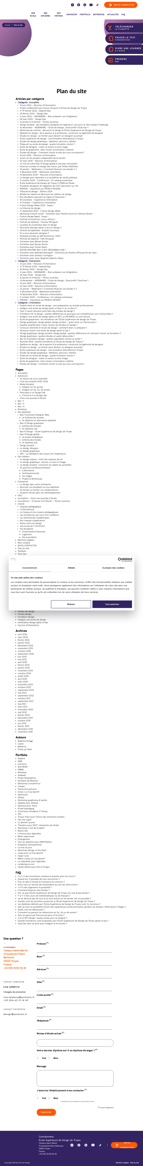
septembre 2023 (26, 690)
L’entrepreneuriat (30, 473)
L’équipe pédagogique (30, 506)
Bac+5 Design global (29, 434)
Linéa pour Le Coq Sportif (30, 853)
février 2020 (24, 715)
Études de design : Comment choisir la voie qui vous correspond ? (52, 152)
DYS (19, 814)
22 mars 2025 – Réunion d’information (38, 160)
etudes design (25, 614)
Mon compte (24, 542)
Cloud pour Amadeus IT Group (32, 811)
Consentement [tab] (29, 568)
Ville (40, 982)
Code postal (45, 994)
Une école (33, 14)
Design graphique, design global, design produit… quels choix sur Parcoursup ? (58, 322)
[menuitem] (132, 13)
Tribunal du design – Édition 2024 (36, 191)
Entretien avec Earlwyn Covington (36, 255)
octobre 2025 (24, 651)
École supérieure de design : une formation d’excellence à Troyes (51, 138)
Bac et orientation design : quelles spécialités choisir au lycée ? (51, 338)
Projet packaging (26, 808)
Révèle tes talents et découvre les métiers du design (46, 194)
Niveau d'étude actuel (50, 1033)
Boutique (22, 409)
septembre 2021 (25, 701)
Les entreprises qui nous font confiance (39, 514)
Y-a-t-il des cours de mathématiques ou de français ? (44, 895)
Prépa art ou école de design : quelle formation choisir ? (47, 144)
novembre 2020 (25, 709)
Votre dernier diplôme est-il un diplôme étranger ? (67, 1050)
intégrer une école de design (32, 619)
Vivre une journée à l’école (33, 398)
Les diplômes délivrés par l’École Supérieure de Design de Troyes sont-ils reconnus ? (59, 904)
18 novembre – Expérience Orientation (39, 199)
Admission (71, 14)
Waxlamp (22, 772)
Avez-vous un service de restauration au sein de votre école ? (48, 884)
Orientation (35, 302)
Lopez (21, 743)
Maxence (22, 746)
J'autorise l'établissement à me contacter (62, 1090)
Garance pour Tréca (27, 805)
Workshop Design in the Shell (32, 850)
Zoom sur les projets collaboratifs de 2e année (42, 158)
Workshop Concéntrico (29, 783)
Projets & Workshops (32, 478)
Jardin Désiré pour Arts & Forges (34, 866)
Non (55, 1058)
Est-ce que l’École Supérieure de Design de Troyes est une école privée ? (53, 892)
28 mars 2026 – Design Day (33, 119)
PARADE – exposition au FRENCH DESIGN (40, 188)
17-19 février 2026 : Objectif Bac (35, 110)
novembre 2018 (25, 731)
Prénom (42, 943)
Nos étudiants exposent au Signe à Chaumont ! (43, 197)
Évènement (34, 261)
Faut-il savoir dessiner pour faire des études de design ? (47, 311)
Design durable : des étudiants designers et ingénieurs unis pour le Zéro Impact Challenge (64, 124)
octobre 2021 (24, 698)
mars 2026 (23, 637)
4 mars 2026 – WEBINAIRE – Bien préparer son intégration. (49, 116)
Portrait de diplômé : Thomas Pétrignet (39, 222)
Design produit (27, 445)
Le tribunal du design (30, 208)
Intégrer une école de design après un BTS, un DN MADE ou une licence (55, 316)
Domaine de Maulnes (28, 780)
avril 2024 (22, 678)
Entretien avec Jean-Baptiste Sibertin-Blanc (42, 258)
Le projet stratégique (32, 437)
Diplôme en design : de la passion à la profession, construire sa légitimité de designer (61, 133)
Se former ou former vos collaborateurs (39, 489)
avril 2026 (22, 634)
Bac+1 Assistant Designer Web (34, 414)
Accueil (7, 25)
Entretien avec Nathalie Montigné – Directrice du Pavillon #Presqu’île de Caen (58, 252)
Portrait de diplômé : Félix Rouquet (37, 238)
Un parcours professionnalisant (35, 467)
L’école (21, 503)
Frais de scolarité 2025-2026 (34, 381)
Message (41, 1066)
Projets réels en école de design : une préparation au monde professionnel (56, 305)
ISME (20, 761)
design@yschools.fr (15, 1014)
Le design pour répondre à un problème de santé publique (48, 177)
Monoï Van (23, 830)
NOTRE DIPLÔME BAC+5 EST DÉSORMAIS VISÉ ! (43, 249)
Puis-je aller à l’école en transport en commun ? (41, 881)
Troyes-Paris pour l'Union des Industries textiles (41, 816)
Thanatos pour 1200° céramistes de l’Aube (38, 825)
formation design (26, 616)
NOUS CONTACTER (27, 545)
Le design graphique (30, 450)
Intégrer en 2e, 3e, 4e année (36, 389)
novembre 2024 (25, 670)
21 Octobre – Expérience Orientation (38, 202)
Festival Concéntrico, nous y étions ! (37, 219)
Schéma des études (31, 425)
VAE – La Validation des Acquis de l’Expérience (43, 453)
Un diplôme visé (29, 428)
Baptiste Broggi (25, 740)
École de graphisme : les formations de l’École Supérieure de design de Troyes (58, 319)
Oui (44, 1058)
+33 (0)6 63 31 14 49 (15, 1000)
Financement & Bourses (33, 531)
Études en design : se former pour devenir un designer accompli (51, 135)
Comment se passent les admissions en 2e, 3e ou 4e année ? (47, 912)
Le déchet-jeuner (26, 822)
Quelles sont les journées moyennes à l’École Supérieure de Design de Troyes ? (56, 901)
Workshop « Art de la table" (31, 828)
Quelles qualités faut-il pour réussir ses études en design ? (49, 324)
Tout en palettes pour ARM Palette (35, 841)
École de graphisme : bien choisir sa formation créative (46, 149)
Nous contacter (121, 5)
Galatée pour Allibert (28, 802)
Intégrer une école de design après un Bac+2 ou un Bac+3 (48, 308)
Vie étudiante (26, 528)
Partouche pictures (27, 789)
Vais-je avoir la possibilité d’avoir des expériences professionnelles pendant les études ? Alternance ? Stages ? (72, 906)
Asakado (22, 775)
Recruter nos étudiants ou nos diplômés (39, 487)
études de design (26, 611)
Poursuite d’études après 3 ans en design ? (40, 227)
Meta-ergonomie (26, 836)
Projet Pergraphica (27, 777)
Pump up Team (25, 749)
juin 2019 (22, 723)
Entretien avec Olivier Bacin (33, 247)
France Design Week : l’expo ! (34, 216)
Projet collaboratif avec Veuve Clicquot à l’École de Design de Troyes (53, 108)
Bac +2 (21, 403)
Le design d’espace (29, 448)
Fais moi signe (24, 819)
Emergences (24, 839)
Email (41, 1007)
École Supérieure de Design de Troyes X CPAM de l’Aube (47, 183)
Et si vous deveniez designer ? (34, 233)
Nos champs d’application (32, 520)
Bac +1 (21, 400)
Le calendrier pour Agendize (32, 861)
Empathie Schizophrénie (30, 844)
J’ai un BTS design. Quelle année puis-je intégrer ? (42, 918)
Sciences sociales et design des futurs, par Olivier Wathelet (49, 166)
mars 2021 (22, 706)
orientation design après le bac (33, 622)
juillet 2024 (23, 676)
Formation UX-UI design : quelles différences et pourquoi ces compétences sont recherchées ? (66, 313)
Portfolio (85, 14)
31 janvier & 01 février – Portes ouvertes (39, 121)
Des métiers (59, 14)
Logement (27, 534)
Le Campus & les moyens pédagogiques (39, 512)
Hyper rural (23, 855)
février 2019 (23, 726)
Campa (21, 786)
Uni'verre (22, 764)
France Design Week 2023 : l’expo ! (37, 205)
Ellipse (21, 797)
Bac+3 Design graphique (32, 423)
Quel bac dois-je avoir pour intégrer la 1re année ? (42, 923)
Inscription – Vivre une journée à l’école (37, 498)
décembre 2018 (25, 728)
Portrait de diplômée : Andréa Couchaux (39, 230)
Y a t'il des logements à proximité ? (35, 887)
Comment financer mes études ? (34, 890)
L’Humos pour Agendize (29, 833)
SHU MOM (22, 766)
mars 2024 (23, 681)
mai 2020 (22, 712)
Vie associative (29, 537)
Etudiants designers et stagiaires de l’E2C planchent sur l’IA (49, 185)
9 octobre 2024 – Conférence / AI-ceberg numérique (46, 180)
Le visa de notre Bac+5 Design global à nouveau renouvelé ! (49, 163)
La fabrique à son (26, 864)
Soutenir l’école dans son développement (40, 492)
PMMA (21, 769)
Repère (21, 758)
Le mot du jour (25, 847)
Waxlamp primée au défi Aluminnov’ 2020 (40, 235)
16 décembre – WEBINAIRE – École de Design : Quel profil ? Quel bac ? (54, 127)
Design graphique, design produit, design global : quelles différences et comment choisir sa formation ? (70, 333)
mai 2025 (22, 659)
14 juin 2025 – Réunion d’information (38, 155)
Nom (41, 956)
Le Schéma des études (33, 417)
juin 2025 (22, 656)
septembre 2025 (26, 653)
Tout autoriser (112, 604)
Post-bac (22, 553)
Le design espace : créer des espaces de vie (41, 459)
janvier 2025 (24, 667)
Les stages (27, 476)
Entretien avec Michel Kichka (34, 241)
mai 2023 (22, 692)
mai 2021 (22, 703)
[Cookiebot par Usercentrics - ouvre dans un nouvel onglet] (120, 560)
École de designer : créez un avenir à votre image (44, 146)
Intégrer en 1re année (32, 387)
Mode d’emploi (27, 384)
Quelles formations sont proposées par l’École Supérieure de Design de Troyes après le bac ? (63, 920)
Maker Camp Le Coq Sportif (31, 858)
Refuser (71, 604)
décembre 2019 (25, 717)
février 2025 (23, 665)
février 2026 (24, 639)
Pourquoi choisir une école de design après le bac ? (45, 330)
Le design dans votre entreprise (35, 484)
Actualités (113, 14)
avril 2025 (22, 662)
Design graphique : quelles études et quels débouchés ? (47, 336)
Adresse (43, 969)
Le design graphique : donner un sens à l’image (43, 462)
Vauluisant (23, 794)
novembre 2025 (25, 648)
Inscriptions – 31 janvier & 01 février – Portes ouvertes (44, 501)
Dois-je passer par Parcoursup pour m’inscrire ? (41, 915)
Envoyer (46, 1112)
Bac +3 (21, 406)
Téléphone (44, 1020)
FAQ (123, 14)
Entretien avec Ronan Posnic (34, 244)
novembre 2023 (25, 684)
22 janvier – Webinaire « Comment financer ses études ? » (48, 169)
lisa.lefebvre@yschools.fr (19, 997)
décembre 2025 (25, 645)
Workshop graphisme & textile (32, 800)
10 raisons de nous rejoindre (33, 378)
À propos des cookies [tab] (113, 568)
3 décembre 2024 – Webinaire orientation (40, 172)
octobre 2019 (24, 720)
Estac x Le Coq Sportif (28, 791)
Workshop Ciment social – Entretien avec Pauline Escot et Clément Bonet (56, 213)
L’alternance (28, 470)
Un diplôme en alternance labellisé (39, 420)
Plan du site (18, 25)
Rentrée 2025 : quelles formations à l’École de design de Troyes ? (51, 341)
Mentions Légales (122, 1163)
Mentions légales (26, 539)
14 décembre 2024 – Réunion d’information (41, 174)
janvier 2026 (24, 642)
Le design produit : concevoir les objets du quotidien (46, 464)
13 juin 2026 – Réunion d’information (38, 105)
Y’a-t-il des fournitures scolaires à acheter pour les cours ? (47, 876)
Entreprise (98, 14)
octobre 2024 (24, 673)
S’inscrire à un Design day (34, 395)
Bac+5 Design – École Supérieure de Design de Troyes (46, 431)
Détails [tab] (71, 568)
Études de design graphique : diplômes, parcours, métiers (48, 141)
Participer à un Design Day (32, 392)
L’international (27, 509)
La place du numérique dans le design (38, 224)
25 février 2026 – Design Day (33, 113)
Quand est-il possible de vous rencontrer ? (39, 879)
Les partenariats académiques (34, 517)
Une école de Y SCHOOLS (32, 526)
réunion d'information (28, 625)
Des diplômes (45, 14)
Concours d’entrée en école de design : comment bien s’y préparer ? (53, 327)
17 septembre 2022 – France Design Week (40, 210)
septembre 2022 (26, 695)
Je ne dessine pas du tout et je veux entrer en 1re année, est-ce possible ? (54, 898)
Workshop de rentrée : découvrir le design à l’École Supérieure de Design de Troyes (60, 130)
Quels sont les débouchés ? (31, 909)
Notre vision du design (31, 523)
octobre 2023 (24, 687)
